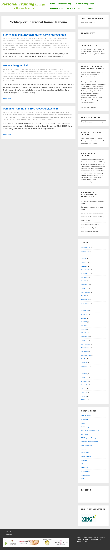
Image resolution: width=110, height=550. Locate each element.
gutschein (36, 74)
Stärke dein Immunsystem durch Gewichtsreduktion (34, 34)
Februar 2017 (85, 299)
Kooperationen (85, 471)
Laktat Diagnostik (86, 456)
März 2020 (84, 266)
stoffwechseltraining (45, 119)
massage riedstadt (53, 117)
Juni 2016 (84, 322)
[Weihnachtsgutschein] (41, 69)
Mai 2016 (83, 325)
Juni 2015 (84, 362)
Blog (80, 8)
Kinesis (83, 423)
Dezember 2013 (85, 370)
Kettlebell (83, 449)
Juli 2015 (83, 359)
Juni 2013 (84, 373)
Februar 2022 (85, 251)
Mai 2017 (83, 296)
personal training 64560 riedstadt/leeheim (23, 119)
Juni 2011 (84, 392)
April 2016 (84, 329)
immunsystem (55, 45)
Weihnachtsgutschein (16, 65)
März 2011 (84, 399)
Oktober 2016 (85, 310)
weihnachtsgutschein (10, 80)
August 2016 (84, 314)
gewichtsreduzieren (44, 45)
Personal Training (86, 415)
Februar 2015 (85, 366)
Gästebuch (71, 8)
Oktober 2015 (85, 351)
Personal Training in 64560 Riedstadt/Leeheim (30, 108)
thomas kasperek (47, 78)
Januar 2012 (84, 377)
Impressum (91, 8)
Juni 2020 (84, 262)
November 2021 (85, 255)
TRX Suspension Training (88, 438)
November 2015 (85, 348)
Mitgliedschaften (85, 475)
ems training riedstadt (43, 115)
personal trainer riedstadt (39, 76)
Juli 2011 (83, 388)
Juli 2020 (83, 258)
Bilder (52, 4)
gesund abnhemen (30, 45)
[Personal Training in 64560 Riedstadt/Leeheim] (41, 112)
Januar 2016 (84, 340)
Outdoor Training (64, 4)
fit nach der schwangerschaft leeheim (33, 117)
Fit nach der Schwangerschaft (89, 441)
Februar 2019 (85, 284)
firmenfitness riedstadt (11, 117)
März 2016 (84, 333)
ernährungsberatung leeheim (13, 45)
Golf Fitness (84, 434)
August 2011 (84, 385)
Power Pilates (85, 452)
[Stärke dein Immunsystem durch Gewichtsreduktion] (39, 39)
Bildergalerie (84, 467)
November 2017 (85, 292)
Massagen (84, 460)
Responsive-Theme (82, 541)
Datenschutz (9, 532)
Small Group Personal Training (90, 430)
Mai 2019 (83, 281)
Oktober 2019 (85, 277)
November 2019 (85, 273)
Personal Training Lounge (84, 4)
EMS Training (85, 427)
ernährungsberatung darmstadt (56, 43)
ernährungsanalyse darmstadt (13, 43)
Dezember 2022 (85, 247)
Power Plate (84, 419)
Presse (83, 478)
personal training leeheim (12, 78)
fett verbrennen (57, 71)
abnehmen (58, 41)
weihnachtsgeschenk (60, 78)
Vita (82, 464)
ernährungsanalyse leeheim (34, 43)
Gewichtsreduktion (86, 445)
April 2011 (84, 396)
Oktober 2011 (85, 381)
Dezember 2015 (85, 344)
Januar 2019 (84, 288)
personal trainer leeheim (37, 47)
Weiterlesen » (8, 98)
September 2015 (86, 355)
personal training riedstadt (30, 78)
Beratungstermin (56, 8)
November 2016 (85, 307)
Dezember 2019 (85, 270)
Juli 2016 (83, 318)
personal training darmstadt (59, 76)
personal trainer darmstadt (18, 47)
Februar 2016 (85, 336)
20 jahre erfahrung (47, 41)
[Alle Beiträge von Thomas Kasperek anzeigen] (13, 39)
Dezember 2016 (85, 303)
